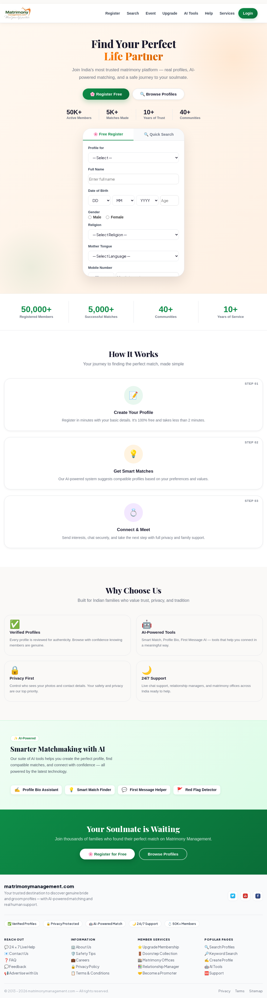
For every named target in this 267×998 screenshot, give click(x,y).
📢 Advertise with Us (21, 973)
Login (248, 13)
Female (115, 217)
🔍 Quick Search (159, 134)
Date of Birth (98, 191)
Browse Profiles (163, 854)
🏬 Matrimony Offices (156, 960)
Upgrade (169, 13)
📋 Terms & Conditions (90, 973)
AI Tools (191, 13)
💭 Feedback (15, 967)
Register (112, 13)
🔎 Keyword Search (221, 953)
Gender (94, 212)
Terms (240, 991)
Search (133, 13)
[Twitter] (233, 896)
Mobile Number (100, 268)
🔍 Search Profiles (219, 947)
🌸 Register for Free (107, 854)
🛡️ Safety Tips (83, 953)
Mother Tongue (100, 246)
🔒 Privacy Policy (85, 967)
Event (151, 13)
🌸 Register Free (106, 94)
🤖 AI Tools (213, 967)
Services (227, 13)
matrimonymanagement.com (39, 886)
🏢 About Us (81, 947)
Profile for (96, 148)
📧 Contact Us (16, 953)
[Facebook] (258, 896)
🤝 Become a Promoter (157, 973)
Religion (94, 225)
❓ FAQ (10, 960)
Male (94, 217)
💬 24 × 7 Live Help (19, 947)
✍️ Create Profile (218, 960)
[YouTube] (245, 896)
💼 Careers (80, 960)
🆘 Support (214, 973)
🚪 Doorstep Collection (157, 953)
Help (209, 13)
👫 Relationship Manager (158, 967)
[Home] (17, 13)
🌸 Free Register (108, 134)
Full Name (96, 169)
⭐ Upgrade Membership (158, 947)
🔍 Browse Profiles (158, 94)
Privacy (224, 991)
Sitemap (256, 991)
